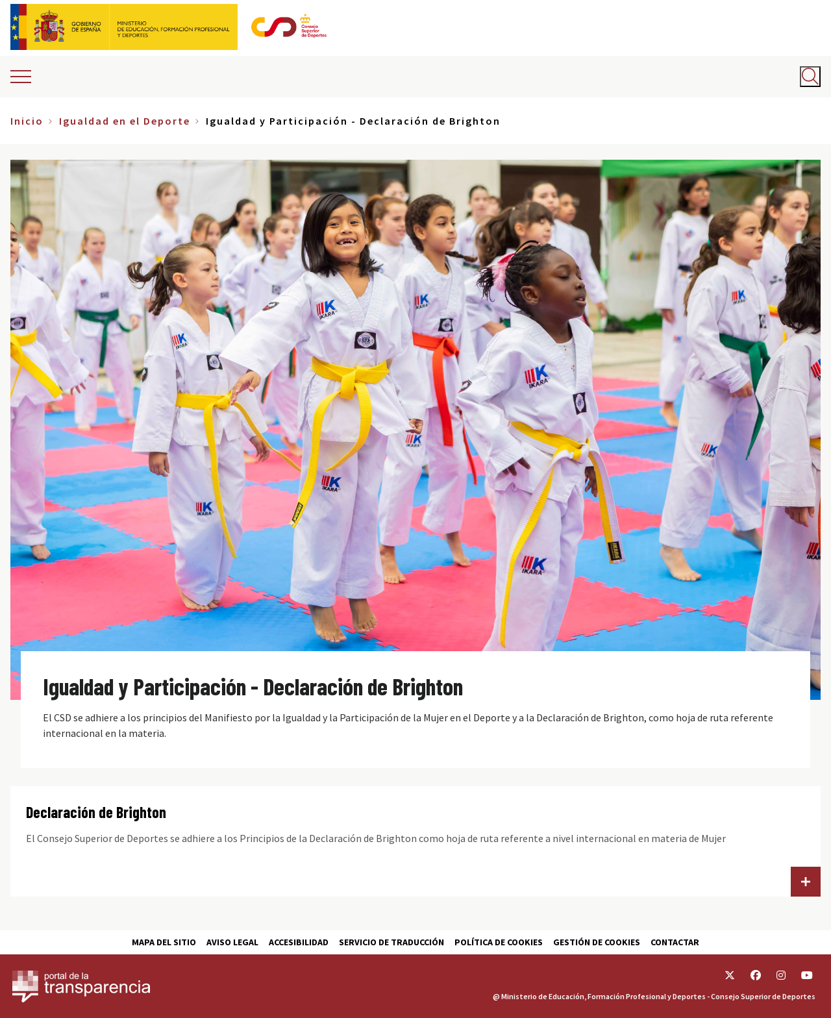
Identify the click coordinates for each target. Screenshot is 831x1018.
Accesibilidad (299, 942)
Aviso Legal (232, 942)
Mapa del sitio (164, 942)
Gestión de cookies (596, 942)
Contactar (675, 942)
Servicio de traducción (391, 942)
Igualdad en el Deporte (124, 120)
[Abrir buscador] (810, 76)
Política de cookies (498, 942)
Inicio (26, 120)
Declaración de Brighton (96, 811)
